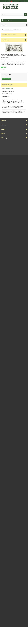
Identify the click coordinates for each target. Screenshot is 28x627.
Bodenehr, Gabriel (9, 88)
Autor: (3, 88)
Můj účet (3, 129)
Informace (5, 40)
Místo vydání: (5, 93)
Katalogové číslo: (4, 59)
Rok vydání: (4, 96)
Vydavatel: (4, 91)
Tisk (4, 69)
